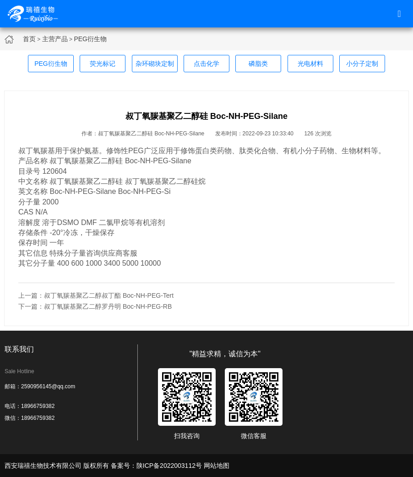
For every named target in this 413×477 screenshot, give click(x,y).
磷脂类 (258, 63)
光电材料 (310, 63)
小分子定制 (362, 63)
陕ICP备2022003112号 (169, 465)
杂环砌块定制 (155, 63)
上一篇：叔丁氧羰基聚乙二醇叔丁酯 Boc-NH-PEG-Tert (96, 295)
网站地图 (216, 465)
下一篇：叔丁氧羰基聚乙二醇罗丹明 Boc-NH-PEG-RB (95, 306)
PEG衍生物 (90, 39)
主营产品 (55, 39)
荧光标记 (102, 63)
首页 (29, 39)
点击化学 (206, 63)
